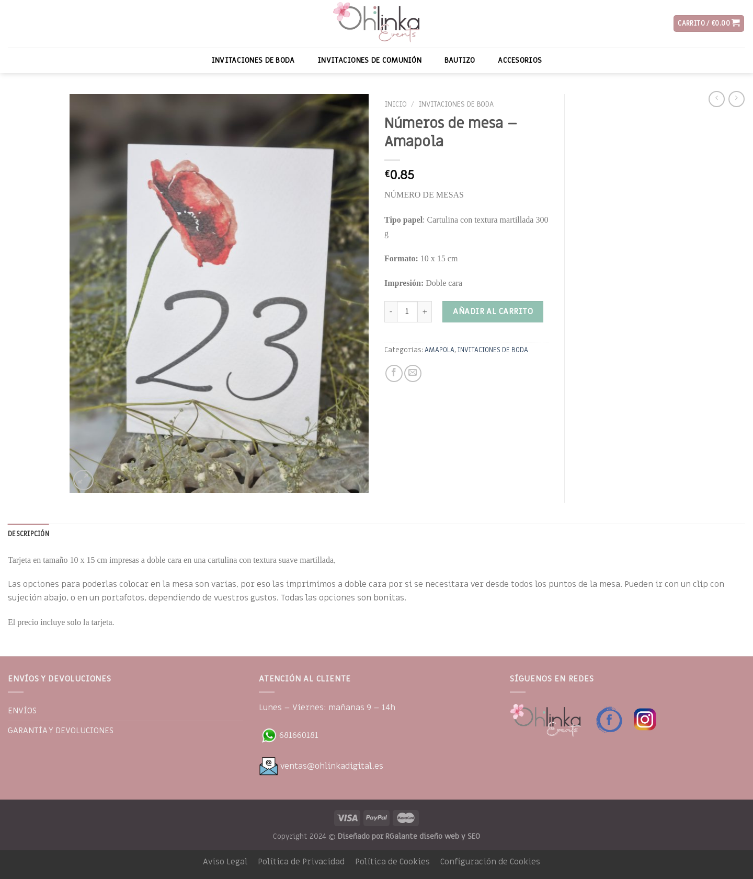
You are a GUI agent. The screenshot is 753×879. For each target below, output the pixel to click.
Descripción (28, 534)
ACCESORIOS (520, 60)
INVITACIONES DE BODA (253, 60)
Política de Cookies (392, 862)
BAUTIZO (459, 60)
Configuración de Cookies (490, 862)
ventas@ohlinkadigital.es (321, 766)
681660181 (288, 735)
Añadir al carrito (493, 311)
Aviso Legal (225, 862)
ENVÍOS (22, 710)
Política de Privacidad (301, 862)
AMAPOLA (439, 350)
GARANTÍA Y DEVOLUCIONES (60, 730)
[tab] (28, 534)
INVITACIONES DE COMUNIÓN (369, 60)
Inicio (395, 104)
